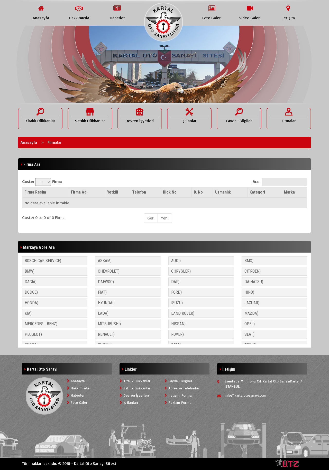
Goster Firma (42, 182)
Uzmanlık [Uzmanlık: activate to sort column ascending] (223, 192)
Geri (150, 217)
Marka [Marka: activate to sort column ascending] (289, 192)
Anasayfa (29, 142)
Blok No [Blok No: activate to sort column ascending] (170, 192)
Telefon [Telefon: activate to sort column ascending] (139, 192)
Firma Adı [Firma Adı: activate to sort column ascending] (79, 192)
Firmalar (54, 142)
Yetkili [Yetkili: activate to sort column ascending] (112, 192)
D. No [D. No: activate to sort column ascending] (198, 192)
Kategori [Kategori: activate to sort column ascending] (257, 192)
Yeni (165, 217)
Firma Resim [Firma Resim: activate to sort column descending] (35, 192)
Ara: (280, 182)
